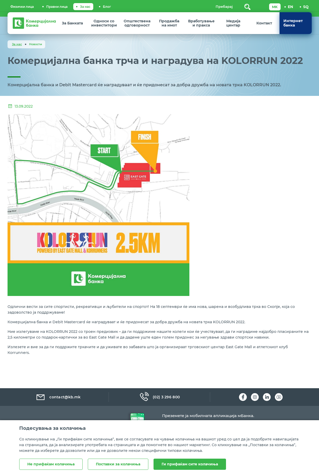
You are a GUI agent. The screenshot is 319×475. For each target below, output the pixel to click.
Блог (107, 7)
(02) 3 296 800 (159, 397)
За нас (85, 7)
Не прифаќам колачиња (51, 464)
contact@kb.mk (58, 397)
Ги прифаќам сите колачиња (190, 464)
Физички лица (22, 7)
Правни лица (57, 7)
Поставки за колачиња (118, 464)
